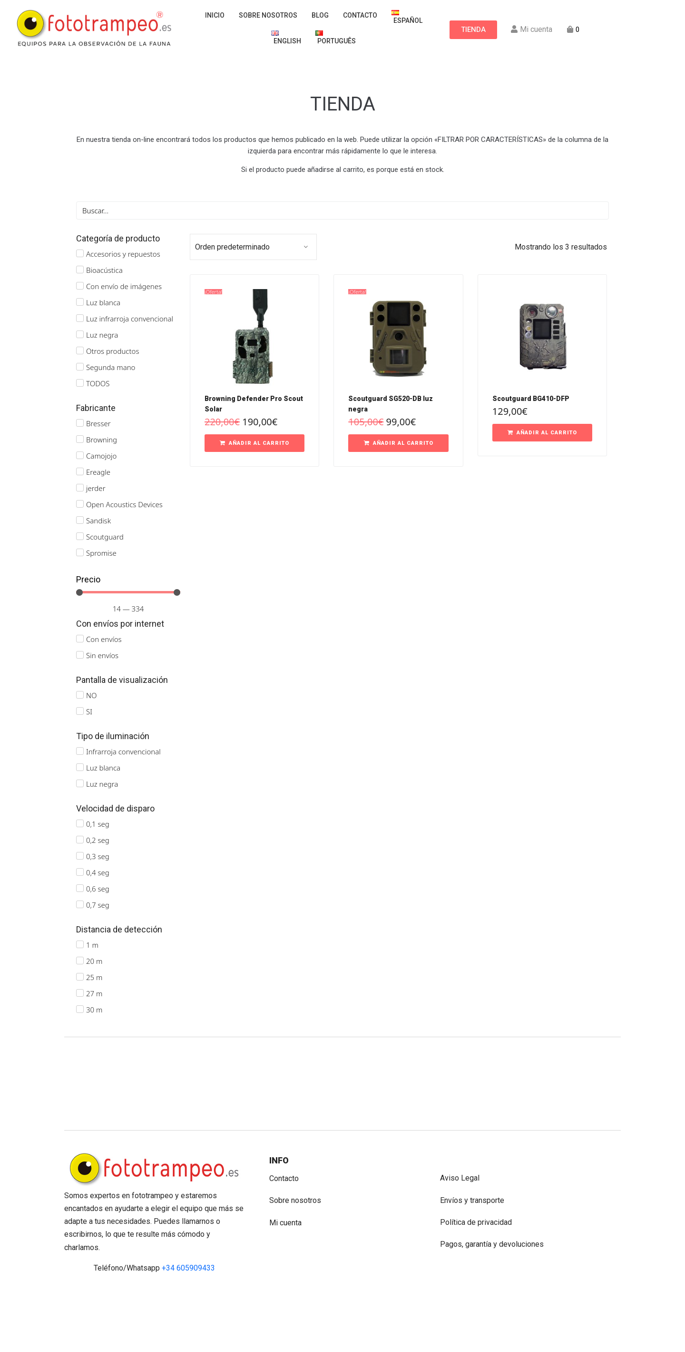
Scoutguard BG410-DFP (530, 398)
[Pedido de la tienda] (253, 247)
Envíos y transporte (472, 1200)
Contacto (284, 1178)
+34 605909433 (188, 1267)
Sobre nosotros (295, 1200)
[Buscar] (342, 210)
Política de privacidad (476, 1222)
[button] (254, 443)
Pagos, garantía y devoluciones (492, 1244)
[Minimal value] (128, 592)
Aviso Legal (460, 1177)
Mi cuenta (285, 1222)
